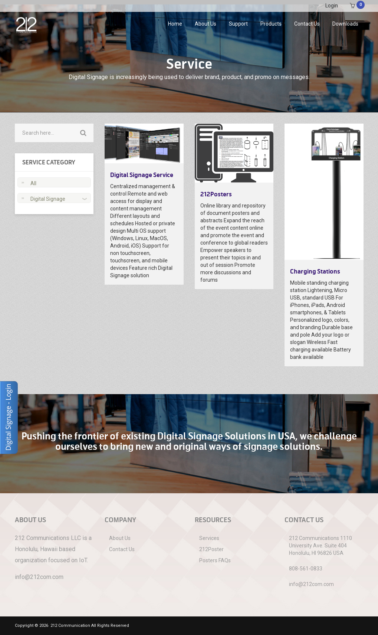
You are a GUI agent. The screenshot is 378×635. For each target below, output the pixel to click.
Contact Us (307, 24)
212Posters (216, 194)
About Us (205, 24)
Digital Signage (47, 199)
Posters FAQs (215, 560)
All (33, 183)
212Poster (211, 549)
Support (238, 24)
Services (209, 538)
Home (175, 24)
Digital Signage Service (141, 175)
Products (271, 24)
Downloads (345, 24)
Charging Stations (315, 271)
